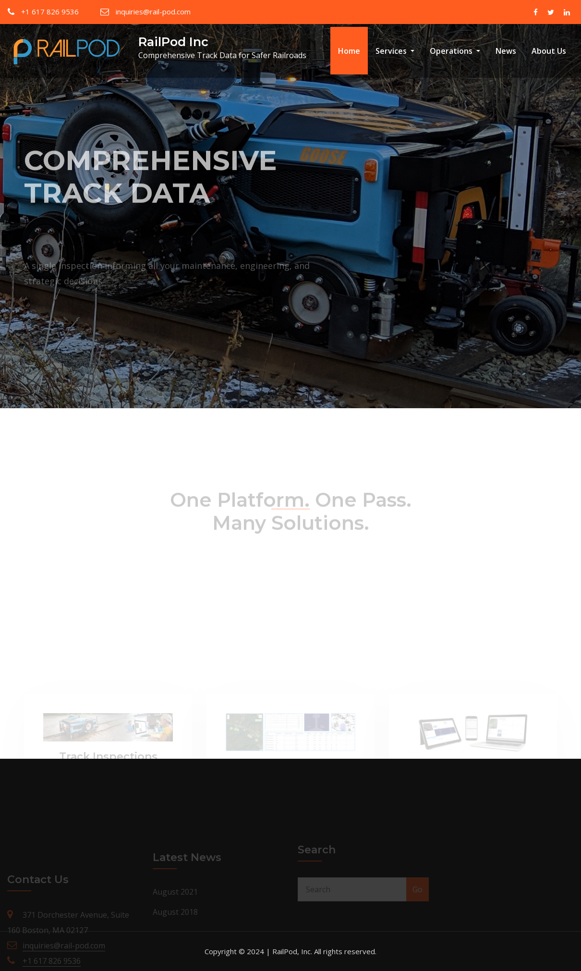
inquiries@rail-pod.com (153, 11)
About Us (549, 51)
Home (349, 51)
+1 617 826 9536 (50, 11)
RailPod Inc (173, 41)
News (506, 51)
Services (394, 51)
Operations (455, 51)
